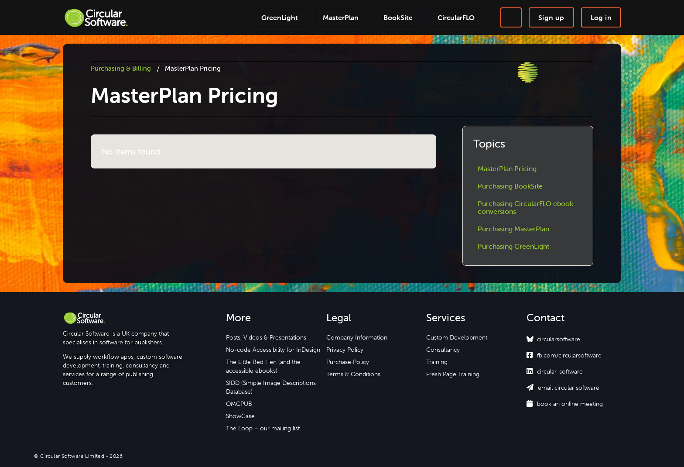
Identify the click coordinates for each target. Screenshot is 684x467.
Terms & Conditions (353, 374)
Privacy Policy (344, 350)
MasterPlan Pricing (507, 168)
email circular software (563, 387)
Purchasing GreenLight (513, 246)
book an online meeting (565, 404)
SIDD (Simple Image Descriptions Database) (271, 387)
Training (437, 362)
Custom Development (456, 337)
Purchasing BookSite (510, 186)
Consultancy (443, 350)
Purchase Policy (347, 362)
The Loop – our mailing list (263, 428)
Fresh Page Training (452, 374)
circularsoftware (558, 339)
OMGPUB (239, 404)
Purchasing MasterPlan (513, 228)
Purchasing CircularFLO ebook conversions (525, 207)
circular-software (555, 371)
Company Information (356, 337)
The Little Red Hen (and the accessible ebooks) (263, 366)
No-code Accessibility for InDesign (273, 350)
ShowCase (240, 416)
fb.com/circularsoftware (564, 355)
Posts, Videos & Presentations (266, 337)
